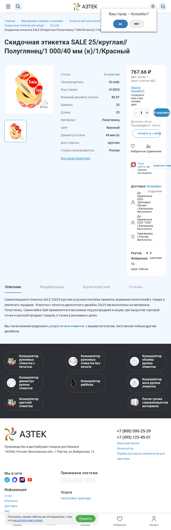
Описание (13, 287)
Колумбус (154, 187)
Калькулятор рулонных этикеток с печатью (23, 362)
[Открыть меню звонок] (163, 6)
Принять (85, 518)
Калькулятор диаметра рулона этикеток (23, 384)
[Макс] (14, 480)
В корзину (161, 113)
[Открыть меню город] (153, 6)
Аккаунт (154, 521)
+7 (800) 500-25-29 (134, 432)
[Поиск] (18, 6)
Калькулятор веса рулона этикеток (146, 384)
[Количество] (141, 113)
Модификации (52, 287)
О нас (8, 497)
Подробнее (155, 191)
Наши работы (142, 166)
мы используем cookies (28, 520)
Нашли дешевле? (137, 89)
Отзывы (136, 287)
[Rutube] (22, 480)
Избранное (120, 521)
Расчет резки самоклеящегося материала (147, 403)
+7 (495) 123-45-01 (134, 438)
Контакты (11, 502)
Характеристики (96, 287)
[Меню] (8, 6)
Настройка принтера (76, 499)
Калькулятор (125, 449)
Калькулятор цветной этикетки (23, 403)
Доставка (10, 507)
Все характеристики (75, 158)
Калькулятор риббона (84, 383)
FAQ (7, 512)
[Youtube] (30, 480)
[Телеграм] (7, 480)
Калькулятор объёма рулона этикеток (146, 362)
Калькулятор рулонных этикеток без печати (84, 362)
